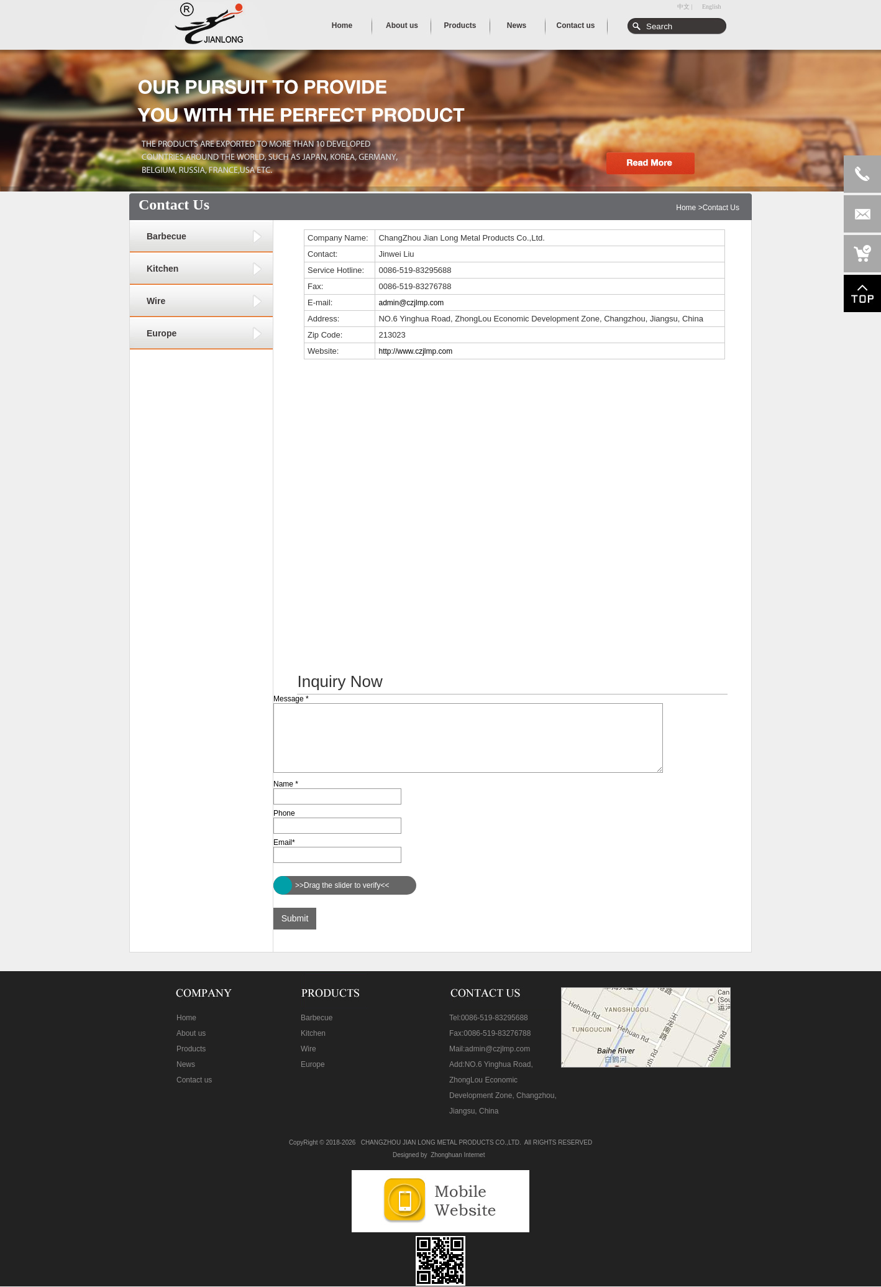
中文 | (685, 6)
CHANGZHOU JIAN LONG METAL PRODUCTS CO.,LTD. (441, 1142)
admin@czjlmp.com (411, 302)
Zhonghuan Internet (458, 1154)
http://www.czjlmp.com (415, 351)
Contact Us (721, 207)
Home (686, 207)
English (711, 6)
